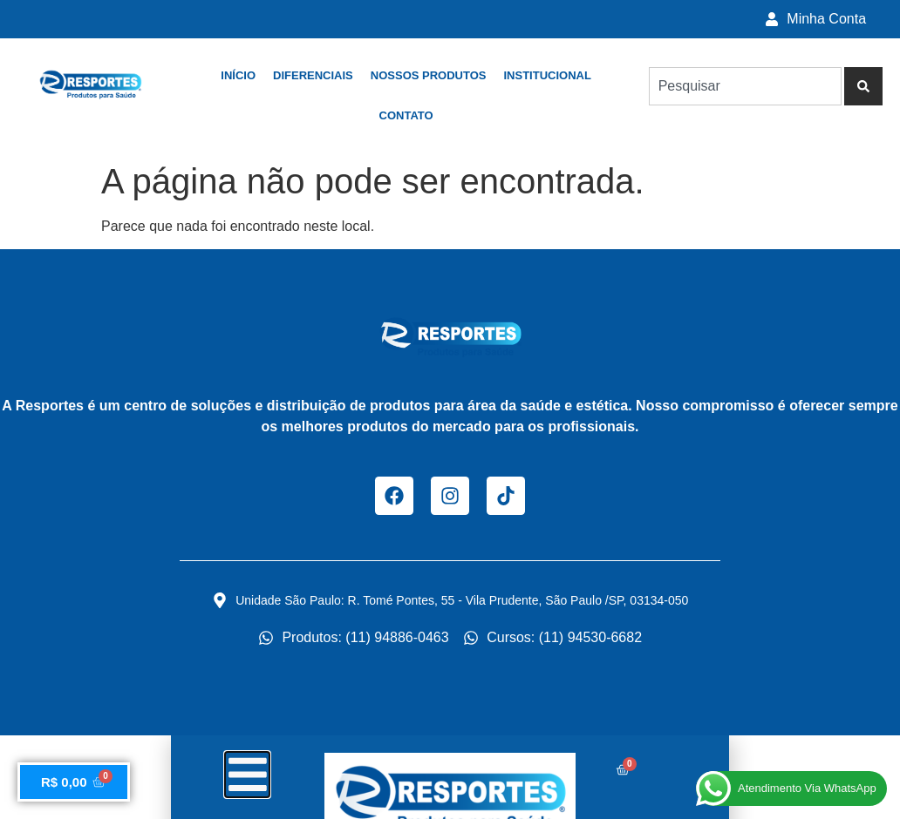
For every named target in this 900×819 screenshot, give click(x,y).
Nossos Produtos (429, 75)
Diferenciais (313, 75)
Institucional (546, 75)
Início (238, 75)
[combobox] (745, 86)
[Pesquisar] (863, 86)
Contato (406, 115)
